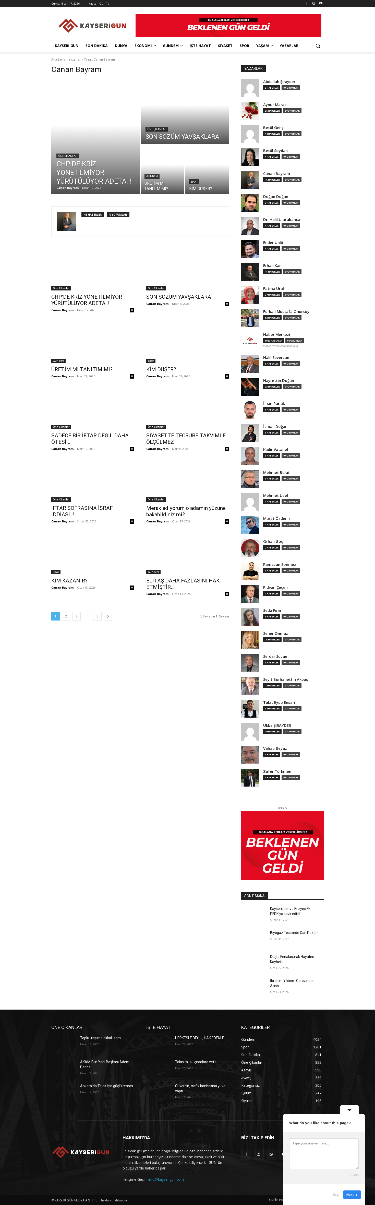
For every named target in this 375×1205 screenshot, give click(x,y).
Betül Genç (273, 127)
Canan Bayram (62, 310)
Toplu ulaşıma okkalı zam (100, 1038)
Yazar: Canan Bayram (99, 59)
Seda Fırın (272, 610)
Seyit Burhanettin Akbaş (285, 679)
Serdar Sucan (275, 656)
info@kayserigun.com (166, 1179)
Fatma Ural (273, 288)
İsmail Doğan (275, 426)
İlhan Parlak (274, 403)
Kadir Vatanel (275, 449)
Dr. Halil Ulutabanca (281, 219)
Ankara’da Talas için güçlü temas (106, 1086)
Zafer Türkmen (277, 771)
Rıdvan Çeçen (275, 587)
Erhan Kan (272, 265)
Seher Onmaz (275, 633)
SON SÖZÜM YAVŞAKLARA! (179, 297)
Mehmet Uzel (275, 495)
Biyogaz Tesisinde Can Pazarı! (294, 933)
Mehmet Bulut (276, 472)
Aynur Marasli (275, 104)
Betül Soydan (275, 150)
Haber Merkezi (276, 334)
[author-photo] (69, 221)
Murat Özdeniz (277, 518)
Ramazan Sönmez (279, 564)
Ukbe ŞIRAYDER (277, 725)
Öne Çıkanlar (67, 156)
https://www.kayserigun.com (280, 345)
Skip (336, 1195)
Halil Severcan (276, 357)
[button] (318, 46)
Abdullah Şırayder (279, 81)
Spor (194, 181)
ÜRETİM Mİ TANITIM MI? (82, 369)
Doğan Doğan (275, 196)
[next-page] (108, 616)
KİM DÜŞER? (161, 369)
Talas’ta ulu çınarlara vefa (195, 1062)
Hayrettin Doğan (278, 380)
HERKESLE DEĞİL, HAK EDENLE (199, 1038)
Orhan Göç (273, 541)
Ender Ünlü (273, 242)
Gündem (152, 176)
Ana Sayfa (58, 59)
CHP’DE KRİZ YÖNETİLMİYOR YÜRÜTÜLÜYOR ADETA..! (86, 300)
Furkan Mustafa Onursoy (286, 311)
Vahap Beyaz (275, 748)
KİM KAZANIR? (69, 581)
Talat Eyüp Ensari (279, 702)
